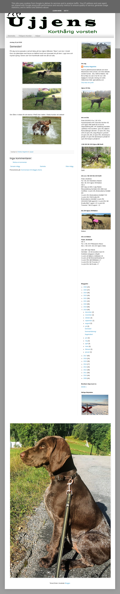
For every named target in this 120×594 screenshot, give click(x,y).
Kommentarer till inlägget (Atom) (31, 170)
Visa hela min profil (87, 82)
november (88, 315)
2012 (85, 370)
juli (86, 326)
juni (86, 338)
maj (86, 341)
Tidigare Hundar (25, 36)
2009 (85, 378)
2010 (85, 375)
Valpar (37, 36)
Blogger (67, 583)
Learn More (57, 11)
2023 (85, 295)
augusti (87, 323)
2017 (85, 356)
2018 (85, 309)
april (86, 343)
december (88, 312)
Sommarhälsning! (90, 331)
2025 (85, 290)
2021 (85, 301)
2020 (85, 304)
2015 (85, 361)
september (88, 320)
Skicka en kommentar (20, 162)
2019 (85, 307)
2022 (85, 298)
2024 (85, 293)
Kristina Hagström (90, 66)
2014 (85, 364)
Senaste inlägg (15, 166)
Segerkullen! (89, 334)
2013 (85, 367)
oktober (87, 318)
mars (87, 346)
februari (88, 349)
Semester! (88, 329)
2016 (85, 358)
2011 (85, 373)
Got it (66, 11)
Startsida (11, 36)
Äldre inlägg (69, 166)
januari (87, 352)
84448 (83, 387)
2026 (85, 287)
